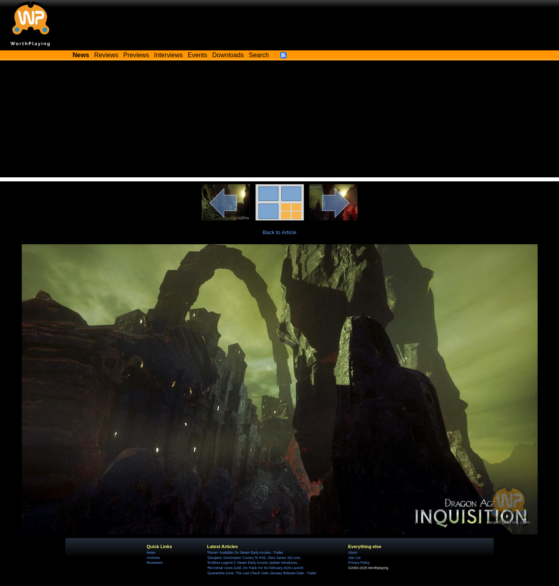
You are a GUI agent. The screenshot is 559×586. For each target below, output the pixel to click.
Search (259, 55)
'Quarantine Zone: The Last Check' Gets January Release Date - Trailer (262, 573)
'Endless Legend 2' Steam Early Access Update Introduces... (253, 563)
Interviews (168, 55)
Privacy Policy (359, 563)
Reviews (106, 55)
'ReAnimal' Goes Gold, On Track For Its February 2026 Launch (255, 568)
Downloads (228, 55)
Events (197, 55)
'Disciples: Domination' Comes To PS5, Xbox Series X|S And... (255, 558)
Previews (136, 55)
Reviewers (155, 563)
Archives (153, 558)
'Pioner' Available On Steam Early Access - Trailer (245, 553)
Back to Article (280, 232)
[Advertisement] (280, 120)
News (151, 553)
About (352, 553)
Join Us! (354, 558)
